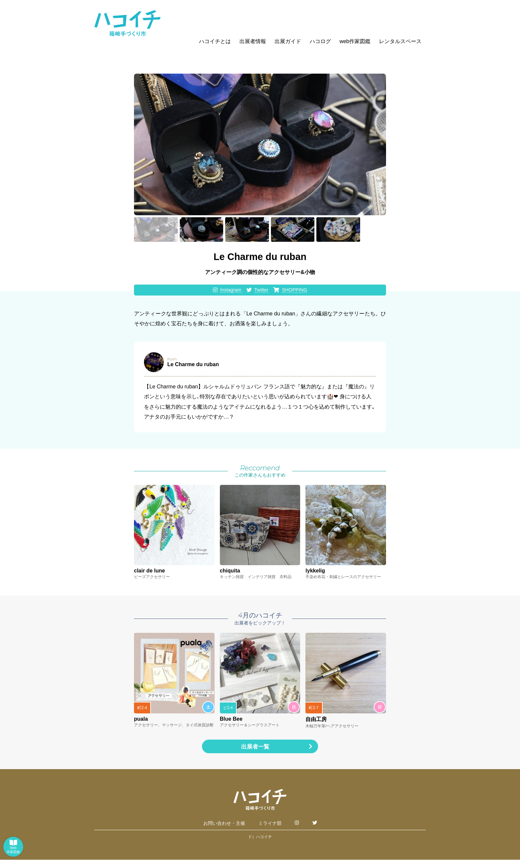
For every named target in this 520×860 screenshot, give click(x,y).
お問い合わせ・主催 (224, 823)
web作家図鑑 (355, 41)
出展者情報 (252, 41)
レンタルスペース (400, 41)
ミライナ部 (270, 823)
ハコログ (320, 41)
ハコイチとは (215, 41)
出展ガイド (288, 41)
